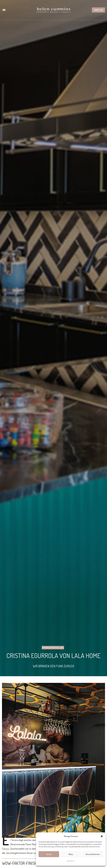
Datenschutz (71, 861)
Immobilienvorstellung (53, 647)
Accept (49, 854)
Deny (71, 854)
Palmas (5, 848)
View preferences (93, 854)
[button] (101, 836)
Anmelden (98, 10)
